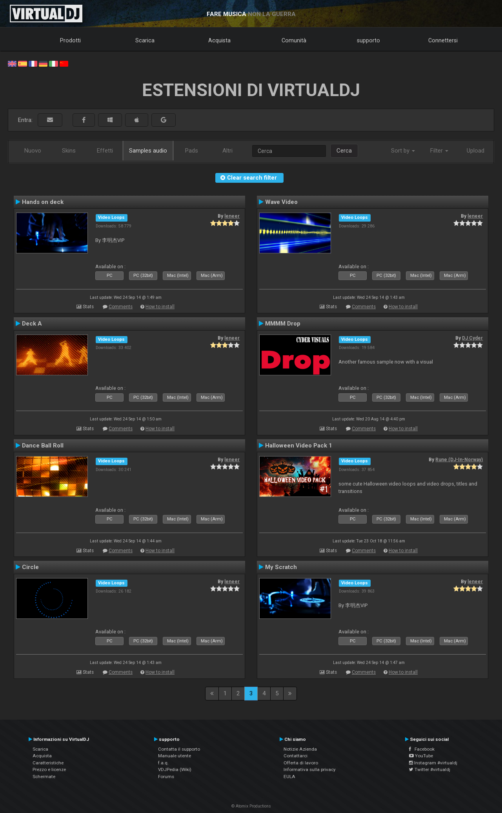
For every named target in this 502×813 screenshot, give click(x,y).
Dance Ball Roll (43, 445)
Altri (227, 150)
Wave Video (281, 202)
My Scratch (281, 567)
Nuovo (32, 150)
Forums (166, 776)
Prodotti (70, 40)
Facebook (422, 749)
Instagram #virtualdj (433, 763)
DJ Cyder (472, 338)
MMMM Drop (282, 323)
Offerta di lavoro (301, 763)
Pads (191, 150)
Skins (69, 150)
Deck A (32, 323)
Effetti (105, 150)
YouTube (421, 755)
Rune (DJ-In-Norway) (459, 459)
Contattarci (295, 755)
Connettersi (443, 40)
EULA (289, 776)
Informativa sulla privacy (310, 769)
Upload (475, 150)
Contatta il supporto (179, 749)
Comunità (294, 40)
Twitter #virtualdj (429, 769)
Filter (439, 150)
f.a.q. (163, 763)
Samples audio (148, 150)
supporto (368, 40)
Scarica (145, 40)
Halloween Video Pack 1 (298, 445)
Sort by (403, 150)
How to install (160, 306)
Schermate (44, 776)
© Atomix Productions (251, 806)
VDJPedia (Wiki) (174, 769)
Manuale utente (174, 755)
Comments (121, 306)
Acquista (219, 40)
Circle (30, 567)
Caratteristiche (48, 763)
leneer (232, 216)
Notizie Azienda (300, 749)
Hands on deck (43, 202)
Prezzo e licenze (49, 769)
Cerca (344, 150)
